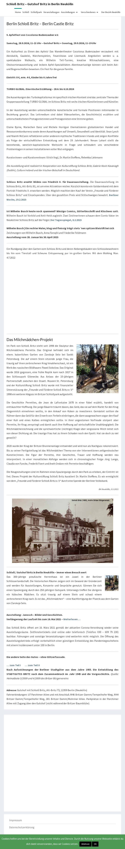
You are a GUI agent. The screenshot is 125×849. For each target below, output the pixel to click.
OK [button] (95, 844)
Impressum (15, 820)
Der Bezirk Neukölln (110, 12)
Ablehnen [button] (85, 844)
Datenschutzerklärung (21, 827)
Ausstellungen (68, 12)
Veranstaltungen (51, 12)
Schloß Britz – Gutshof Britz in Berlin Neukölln (39, 4)
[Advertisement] (62, 740)
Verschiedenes (88, 12)
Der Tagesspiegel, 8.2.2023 (66, 220)
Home (18, 12)
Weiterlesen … (72, 619)
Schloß (25, 12)
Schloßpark (36, 12)
